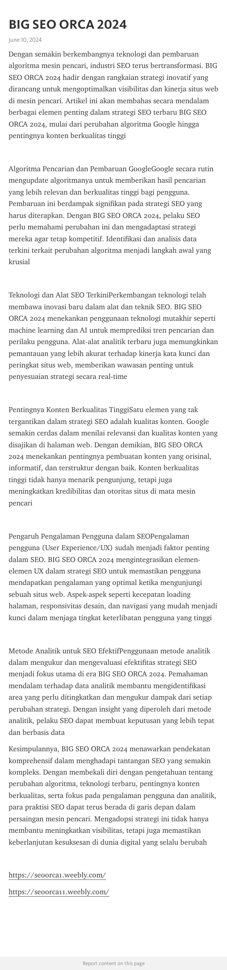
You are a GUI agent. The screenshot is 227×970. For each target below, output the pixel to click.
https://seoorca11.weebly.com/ (59, 891)
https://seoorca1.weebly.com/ (57, 874)
